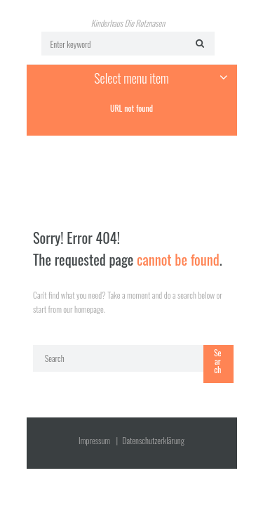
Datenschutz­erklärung (153, 440)
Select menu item (131, 78)
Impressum (94, 440)
